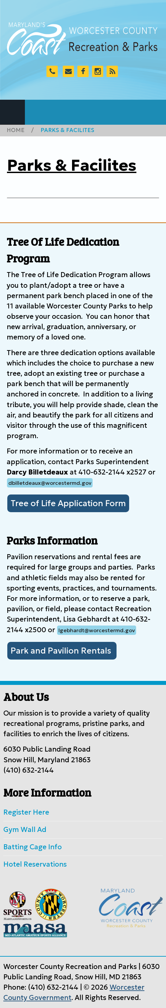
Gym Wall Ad (24, 829)
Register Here (26, 812)
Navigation (12, 112)
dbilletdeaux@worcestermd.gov (49, 482)
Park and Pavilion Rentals (62, 651)
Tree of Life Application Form (68, 503)
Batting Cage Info (32, 847)
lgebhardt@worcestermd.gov (96, 630)
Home (16, 130)
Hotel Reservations (35, 864)
